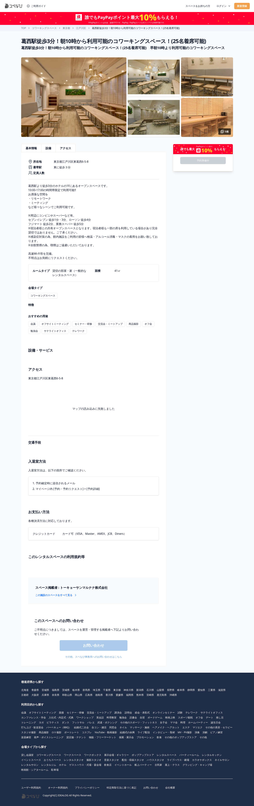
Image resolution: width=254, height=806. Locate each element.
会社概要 (170, 787)
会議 (33, 323)
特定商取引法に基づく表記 (121, 787)
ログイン (224, 6)
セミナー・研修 (83, 323)
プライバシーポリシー (87, 787)
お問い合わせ (150, 787)
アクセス (65, 148)
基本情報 (31, 148)
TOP (23, 28)
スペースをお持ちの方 (198, 6)
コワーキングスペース (44, 28)
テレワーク (78, 331)
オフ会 (148, 323)
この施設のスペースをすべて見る (56, 595)
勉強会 (34, 331)
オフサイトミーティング (55, 323)
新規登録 (242, 6)
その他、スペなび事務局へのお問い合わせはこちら (93, 656)
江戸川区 (81, 28)
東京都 (66, 28)
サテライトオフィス (55, 331)
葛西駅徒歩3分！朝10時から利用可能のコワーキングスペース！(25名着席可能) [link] (136, 28)
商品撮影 (134, 323)
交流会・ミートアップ (110, 323)
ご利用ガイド (36, 6)
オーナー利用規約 (58, 787)
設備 (48, 148)
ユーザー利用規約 (31, 787)
